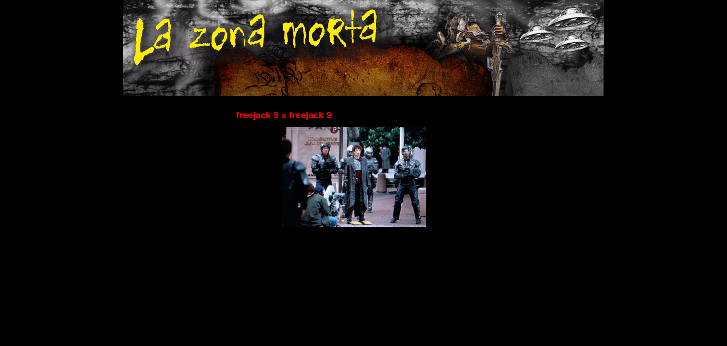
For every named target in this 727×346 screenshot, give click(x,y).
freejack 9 (257, 115)
